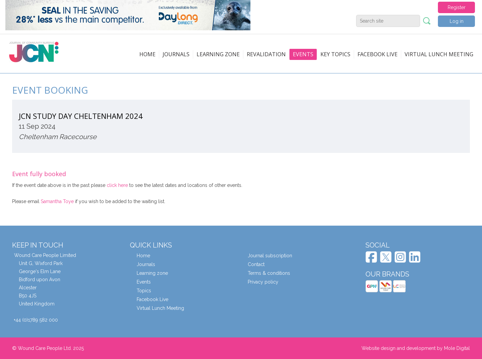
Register (457, 7)
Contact (256, 264)
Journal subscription (270, 255)
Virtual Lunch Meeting (439, 54)
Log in (456, 21)
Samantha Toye (57, 201)
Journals (176, 54)
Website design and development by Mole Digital (416, 348)
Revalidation (266, 54)
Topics (144, 290)
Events (303, 54)
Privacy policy (263, 282)
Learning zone (218, 54)
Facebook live (377, 54)
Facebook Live (152, 299)
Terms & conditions (269, 273)
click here (117, 185)
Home (147, 54)
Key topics (335, 54)
